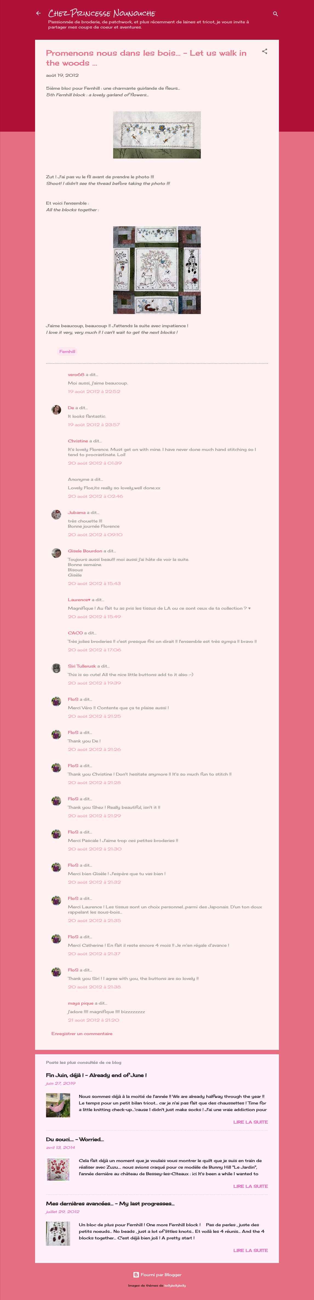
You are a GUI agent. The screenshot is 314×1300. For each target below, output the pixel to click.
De (71, 407)
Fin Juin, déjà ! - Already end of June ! (96, 1075)
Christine (78, 440)
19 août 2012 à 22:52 (94, 391)
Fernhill (67, 351)
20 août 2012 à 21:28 (94, 782)
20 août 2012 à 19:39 (94, 683)
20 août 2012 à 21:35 (94, 920)
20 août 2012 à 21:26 (94, 749)
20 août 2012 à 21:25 (94, 716)
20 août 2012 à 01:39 (95, 463)
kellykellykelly (175, 1285)
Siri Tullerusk (82, 666)
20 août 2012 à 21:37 (94, 953)
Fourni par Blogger (157, 1274)
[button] (264, 52)
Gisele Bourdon (85, 550)
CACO (75, 632)
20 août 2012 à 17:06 (94, 649)
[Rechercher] (275, 15)
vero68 (76, 374)
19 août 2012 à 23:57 (94, 424)
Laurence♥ (79, 599)
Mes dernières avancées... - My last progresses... (110, 1203)
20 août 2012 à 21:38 (94, 987)
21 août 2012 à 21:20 (93, 1020)
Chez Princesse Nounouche (101, 13)
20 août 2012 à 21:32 (94, 882)
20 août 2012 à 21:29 (94, 815)
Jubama (76, 512)
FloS (73, 699)
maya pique (80, 1003)
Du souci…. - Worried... (75, 1139)
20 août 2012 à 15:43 (94, 583)
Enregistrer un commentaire (82, 1033)
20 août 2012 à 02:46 (95, 496)
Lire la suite (250, 1122)
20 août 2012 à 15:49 (94, 616)
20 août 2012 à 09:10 (95, 534)
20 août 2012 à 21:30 (95, 849)
